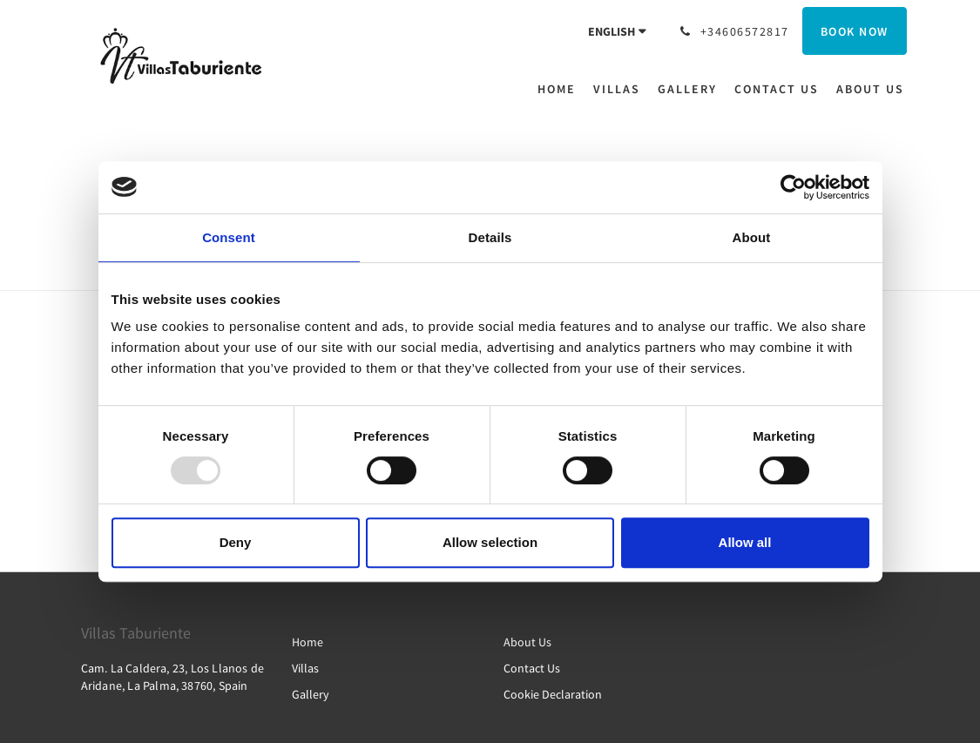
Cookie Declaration (553, 694)
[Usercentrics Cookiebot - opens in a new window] (793, 187)
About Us (527, 642)
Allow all (745, 542)
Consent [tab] (228, 237)
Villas (305, 668)
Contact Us (532, 668)
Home (307, 642)
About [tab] (752, 237)
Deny (236, 542)
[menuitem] (561, 89)
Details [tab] (490, 237)
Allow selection (490, 542)
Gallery (310, 694)
